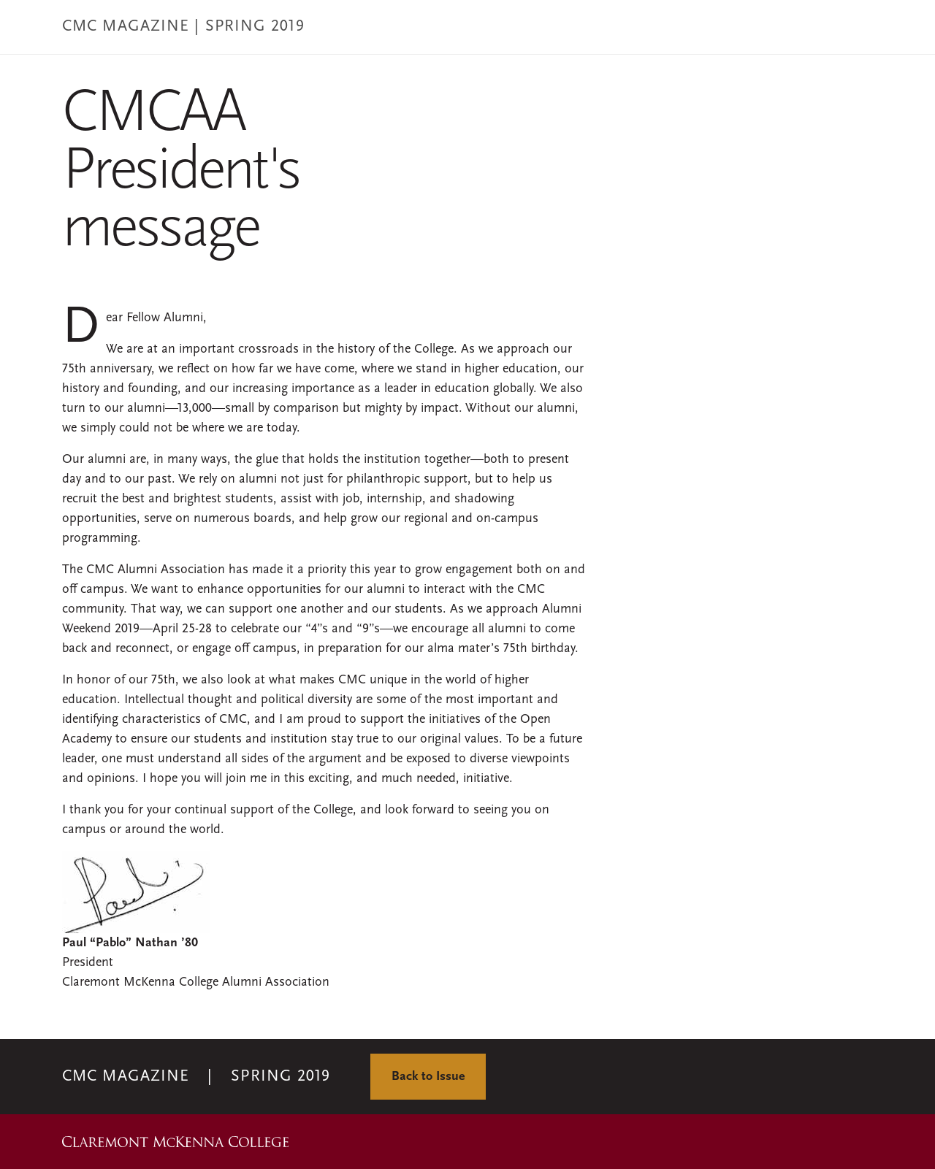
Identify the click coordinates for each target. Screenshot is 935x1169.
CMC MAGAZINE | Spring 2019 (183, 26)
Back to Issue (428, 1077)
